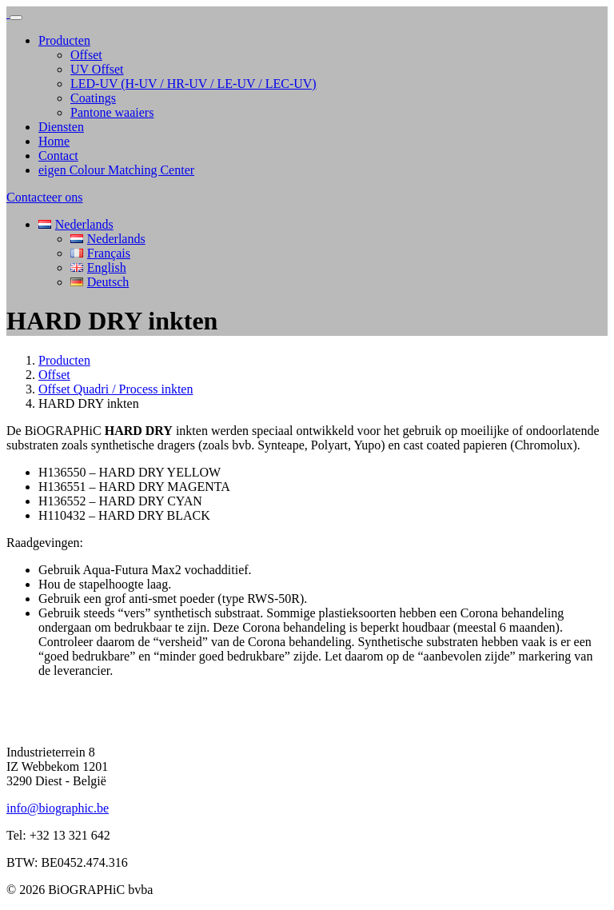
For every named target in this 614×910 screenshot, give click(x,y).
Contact (58, 155)
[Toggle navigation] (16, 17)
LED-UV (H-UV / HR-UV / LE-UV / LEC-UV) (193, 83)
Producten (64, 40)
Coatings (93, 98)
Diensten (61, 127)
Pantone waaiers (112, 112)
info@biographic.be (57, 808)
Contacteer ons (44, 197)
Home (54, 141)
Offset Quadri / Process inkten (115, 389)
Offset (86, 55)
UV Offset (97, 69)
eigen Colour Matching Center (116, 170)
